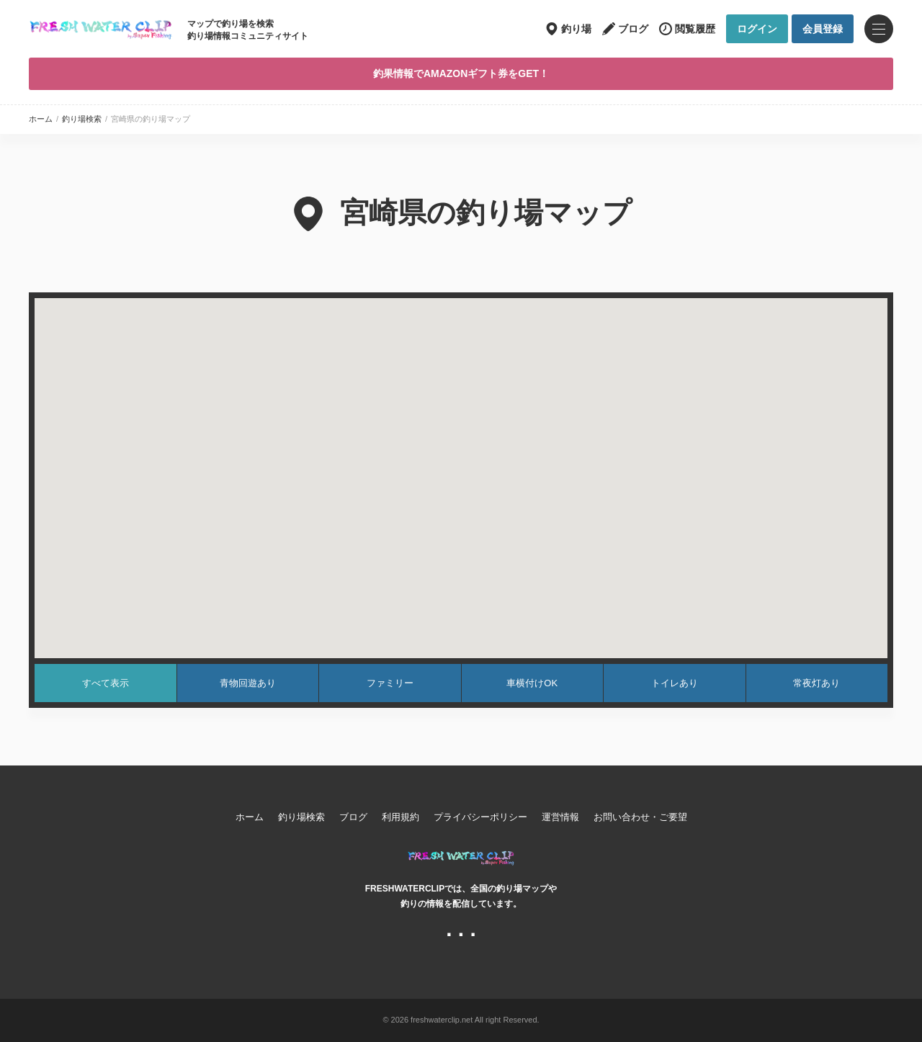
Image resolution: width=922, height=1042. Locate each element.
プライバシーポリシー (480, 817)
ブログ (633, 29)
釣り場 (576, 29)
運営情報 (560, 817)
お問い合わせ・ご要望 (640, 817)
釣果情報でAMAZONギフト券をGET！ (461, 73)
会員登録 (822, 29)
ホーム (41, 118)
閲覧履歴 (695, 29)
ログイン (757, 29)
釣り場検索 (82, 118)
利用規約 (400, 817)
